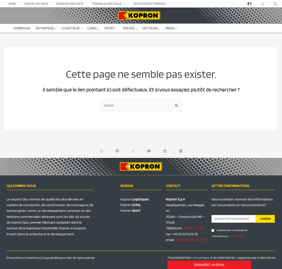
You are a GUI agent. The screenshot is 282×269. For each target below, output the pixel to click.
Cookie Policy (33, 258)
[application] (114, 3)
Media (171, 28)
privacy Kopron (236, 236)
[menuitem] (250, 3)
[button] (276, 4)
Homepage (22, 28)
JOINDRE (265, 219)
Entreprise (46, 28)
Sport (110, 28)
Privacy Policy (15, 258)
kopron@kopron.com (190, 240)
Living (93, 28)
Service (130, 28)
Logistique (72, 28)
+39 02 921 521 (193, 228)
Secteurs (151, 28)
